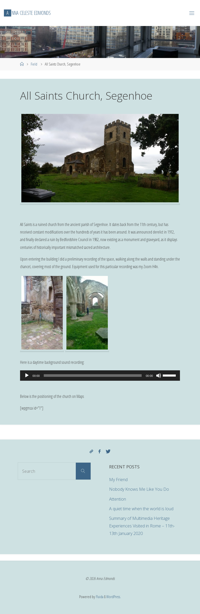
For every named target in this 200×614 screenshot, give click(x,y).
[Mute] (158, 375)
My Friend (118, 479)
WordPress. (113, 596)
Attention (117, 499)
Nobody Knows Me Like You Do (139, 489)
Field (34, 64)
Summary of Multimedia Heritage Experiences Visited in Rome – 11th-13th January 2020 (142, 525)
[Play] (26, 375)
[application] (100, 375)
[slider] (92, 375)
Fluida (99, 596)
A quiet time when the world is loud (141, 509)
